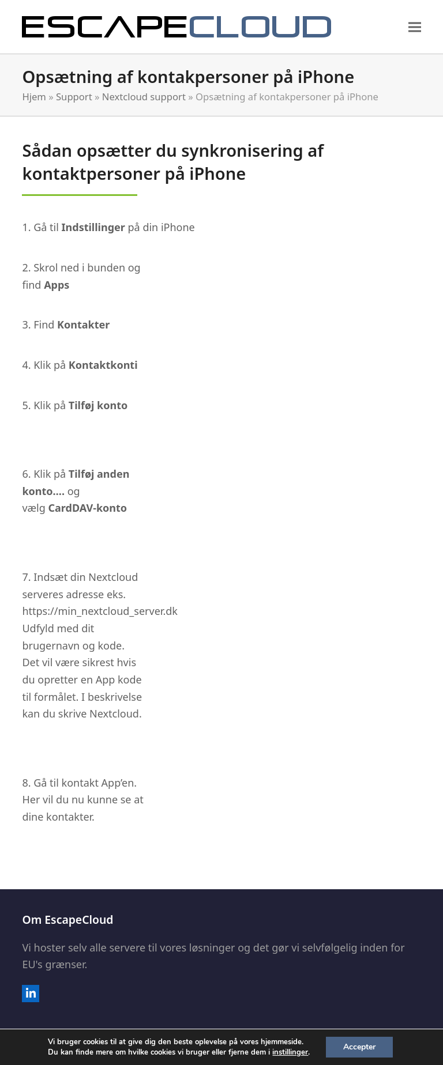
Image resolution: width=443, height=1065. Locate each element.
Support (74, 96)
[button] (414, 27)
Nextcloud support (144, 96)
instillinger (290, 1052)
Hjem (34, 96)
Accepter (359, 1046)
